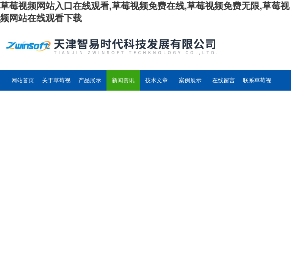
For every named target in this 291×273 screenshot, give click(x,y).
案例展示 (190, 80)
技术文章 (156, 80)
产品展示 (89, 80)
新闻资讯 (123, 80)
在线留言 (223, 80)
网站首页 (22, 80)
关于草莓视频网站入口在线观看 (56, 84)
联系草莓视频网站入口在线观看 (257, 84)
